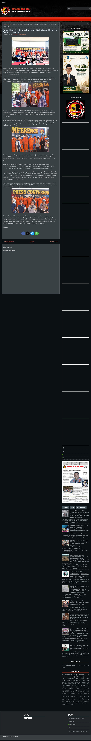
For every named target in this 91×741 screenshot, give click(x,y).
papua (81, 702)
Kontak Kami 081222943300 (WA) (78, 731)
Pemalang (64, 690)
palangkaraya (73, 683)
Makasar (86, 693)
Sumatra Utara (65, 695)
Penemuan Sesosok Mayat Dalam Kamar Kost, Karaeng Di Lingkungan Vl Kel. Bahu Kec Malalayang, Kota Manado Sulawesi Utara (79, 529)
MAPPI (80, 698)
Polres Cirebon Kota (77, 699)
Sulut (69, 701)
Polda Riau (69, 699)
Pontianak (85, 699)
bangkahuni (86, 701)
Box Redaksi (72, 724)
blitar (79, 687)
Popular (66, 507)
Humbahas (64, 698)
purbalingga (86, 702)
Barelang (74, 696)
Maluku (63, 699)
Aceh (82, 679)
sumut (68, 696)
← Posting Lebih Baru (8, 241)
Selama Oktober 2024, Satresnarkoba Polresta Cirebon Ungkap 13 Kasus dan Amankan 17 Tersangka (30, 31)
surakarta (85, 687)
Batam (63, 693)
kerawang (78, 695)
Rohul (77, 677)
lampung (81, 691)
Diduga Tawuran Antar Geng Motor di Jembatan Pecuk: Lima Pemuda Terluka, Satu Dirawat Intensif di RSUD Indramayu (79, 616)
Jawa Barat (73, 693)
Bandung (83, 680)
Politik (78, 665)
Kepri (70, 698)
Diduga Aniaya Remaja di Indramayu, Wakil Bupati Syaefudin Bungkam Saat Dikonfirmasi (79, 602)
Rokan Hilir (64, 701)
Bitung (75, 680)
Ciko (68, 693)
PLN (63, 667)
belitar (79, 688)
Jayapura (80, 693)
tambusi (72, 704)
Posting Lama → (54, 241)
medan (83, 695)
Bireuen (80, 696)
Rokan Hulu (74, 682)
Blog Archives (81, 507)
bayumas (65, 702)
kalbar (63, 691)
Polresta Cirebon (84, 683)
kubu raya (71, 702)
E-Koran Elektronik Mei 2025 (76, 718)
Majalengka (67, 674)
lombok (76, 702)
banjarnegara (77, 690)
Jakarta (87, 677)
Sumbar (74, 701)
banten (85, 690)
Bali (87, 691)
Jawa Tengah (67, 687)
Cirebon (9, 24)
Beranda (32, 241)
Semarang (67, 685)
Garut (70, 690)
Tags (72, 507)
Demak (85, 696)
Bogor (85, 688)
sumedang (71, 688)
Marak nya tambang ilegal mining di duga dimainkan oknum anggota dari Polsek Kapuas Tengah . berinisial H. (79, 543)
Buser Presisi (14, 736)
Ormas (85, 665)
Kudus (75, 698)
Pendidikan (66, 665)
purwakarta (65, 704)
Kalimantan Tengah (84, 685)
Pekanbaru (64, 683)
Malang (85, 698)
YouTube (4, 2)
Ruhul (75, 691)
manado (74, 685)
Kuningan (64, 682)
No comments (22, 34)
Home (4, 24)
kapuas (72, 695)
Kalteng (84, 682)
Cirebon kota (66, 677)
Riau (75, 687)
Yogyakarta (80, 701)
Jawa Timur (69, 691)
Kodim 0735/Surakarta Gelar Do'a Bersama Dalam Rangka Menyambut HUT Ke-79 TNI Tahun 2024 (79, 647)
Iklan (70, 728)
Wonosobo (65, 680)
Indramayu (70, 679)
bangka (64, 688)
